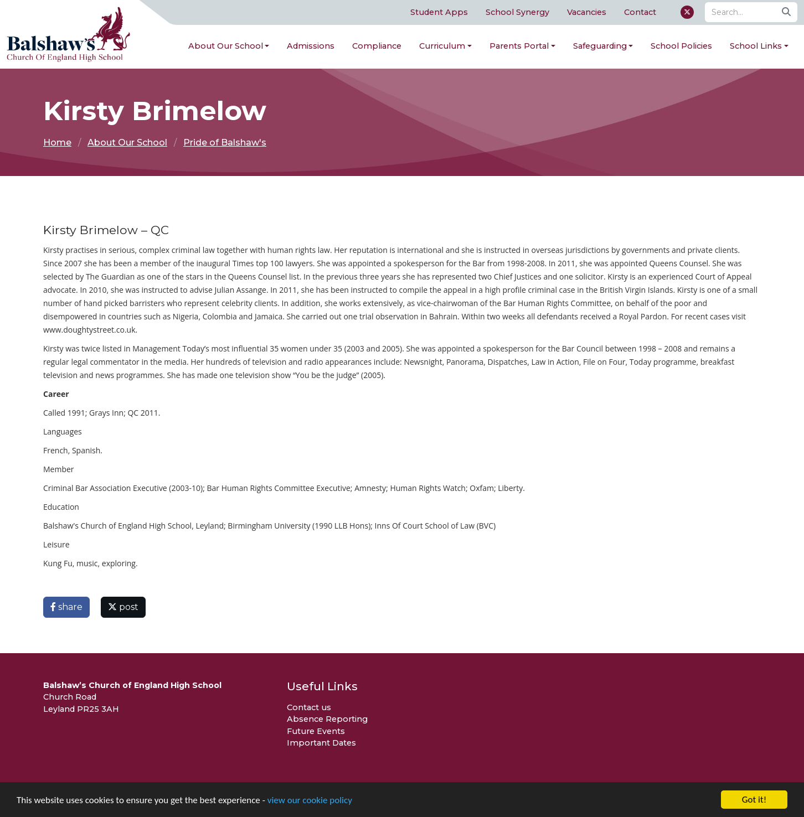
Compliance (376, 46)
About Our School (225, 46)
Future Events (316, 731)
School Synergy (517, 12)
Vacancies (586, 12)
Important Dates (321, 743)
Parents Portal (519, 46)
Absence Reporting (327, 719)
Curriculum (442, 46)
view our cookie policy (309, 801)
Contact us (309, 707)
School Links (756, 46)
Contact (640, 12)
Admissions (310, 46)
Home (57, 142)
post (123, 607)
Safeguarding (600, 46)
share (66, 607)
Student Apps (439, 12)
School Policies (681, 46)
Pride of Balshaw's (224, 142)
